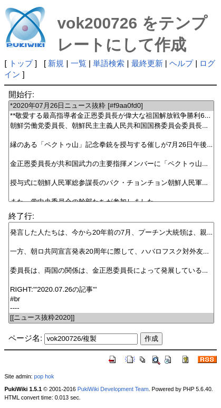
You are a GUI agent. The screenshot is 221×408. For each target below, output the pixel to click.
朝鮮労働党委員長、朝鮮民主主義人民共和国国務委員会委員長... (111, 126)
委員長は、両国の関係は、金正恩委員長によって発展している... (111, 271)
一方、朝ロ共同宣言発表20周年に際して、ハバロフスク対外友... (111, 252)
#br (111, 299)
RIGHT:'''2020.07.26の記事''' (111, 290)
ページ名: (25, 337)
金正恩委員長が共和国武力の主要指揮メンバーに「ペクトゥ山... (111, 164)
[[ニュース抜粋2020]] (111, 318)
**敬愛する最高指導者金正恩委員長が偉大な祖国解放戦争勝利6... (111, 116)
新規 (56, 63)
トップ (21, 63)
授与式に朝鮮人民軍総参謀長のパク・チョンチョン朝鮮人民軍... (111, 183)
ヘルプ (181, 63)
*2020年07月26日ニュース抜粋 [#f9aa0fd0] (111, 106)
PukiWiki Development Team (113, 389)
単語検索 (108, 63)
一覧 (79, 63)
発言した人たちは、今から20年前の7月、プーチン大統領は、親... (111, 233)
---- (111, 308)
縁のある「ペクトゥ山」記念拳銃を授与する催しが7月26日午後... (111, 145)
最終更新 (147, 63)
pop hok (44, 376)
